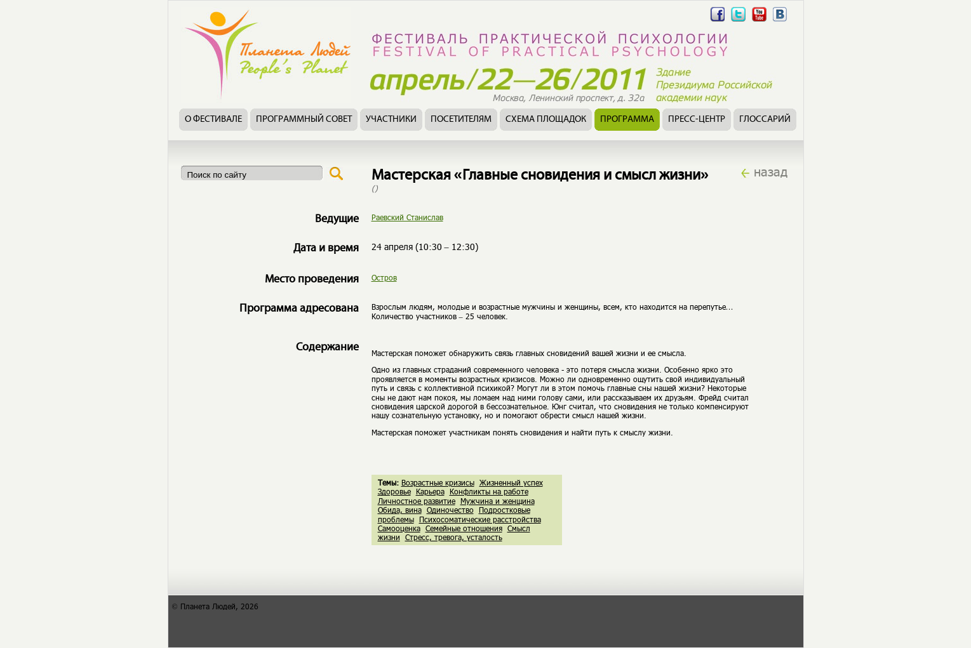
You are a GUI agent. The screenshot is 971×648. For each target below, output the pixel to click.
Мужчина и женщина (497, 500)
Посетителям (461, 119)
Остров (384, 277)
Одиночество (450, 509)
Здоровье (394, 491)
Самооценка (399, 528)
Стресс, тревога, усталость (453, 536)
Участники (391, 119)
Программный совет (304, 119)
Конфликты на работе (489, 491)
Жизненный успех (511, 482)
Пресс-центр (696, 119)
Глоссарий (765, 119)
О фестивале (213, 119)
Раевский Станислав (407, 217)
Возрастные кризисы (437, 482)
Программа (627, 119)
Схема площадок (546, 119)
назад (770, 171)
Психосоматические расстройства (480, 519)
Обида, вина (400, 509)
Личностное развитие (416, 500)
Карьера (430, 491)
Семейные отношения (463, 528)
